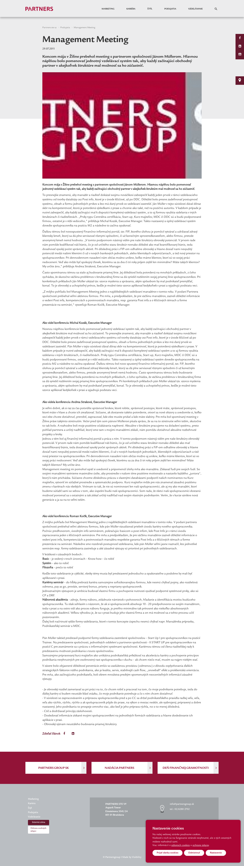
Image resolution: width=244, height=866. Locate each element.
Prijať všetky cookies (167, 853)
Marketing (108, 9)
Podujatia (170, 9)
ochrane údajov (200, 845)
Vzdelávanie (195, 9)
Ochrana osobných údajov (38, 829)
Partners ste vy (49, 27)
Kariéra (130, 9)
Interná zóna (38, 822)
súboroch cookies (180, 845)
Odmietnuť (194, 853)
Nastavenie (216, 853)
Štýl (149, 9)
